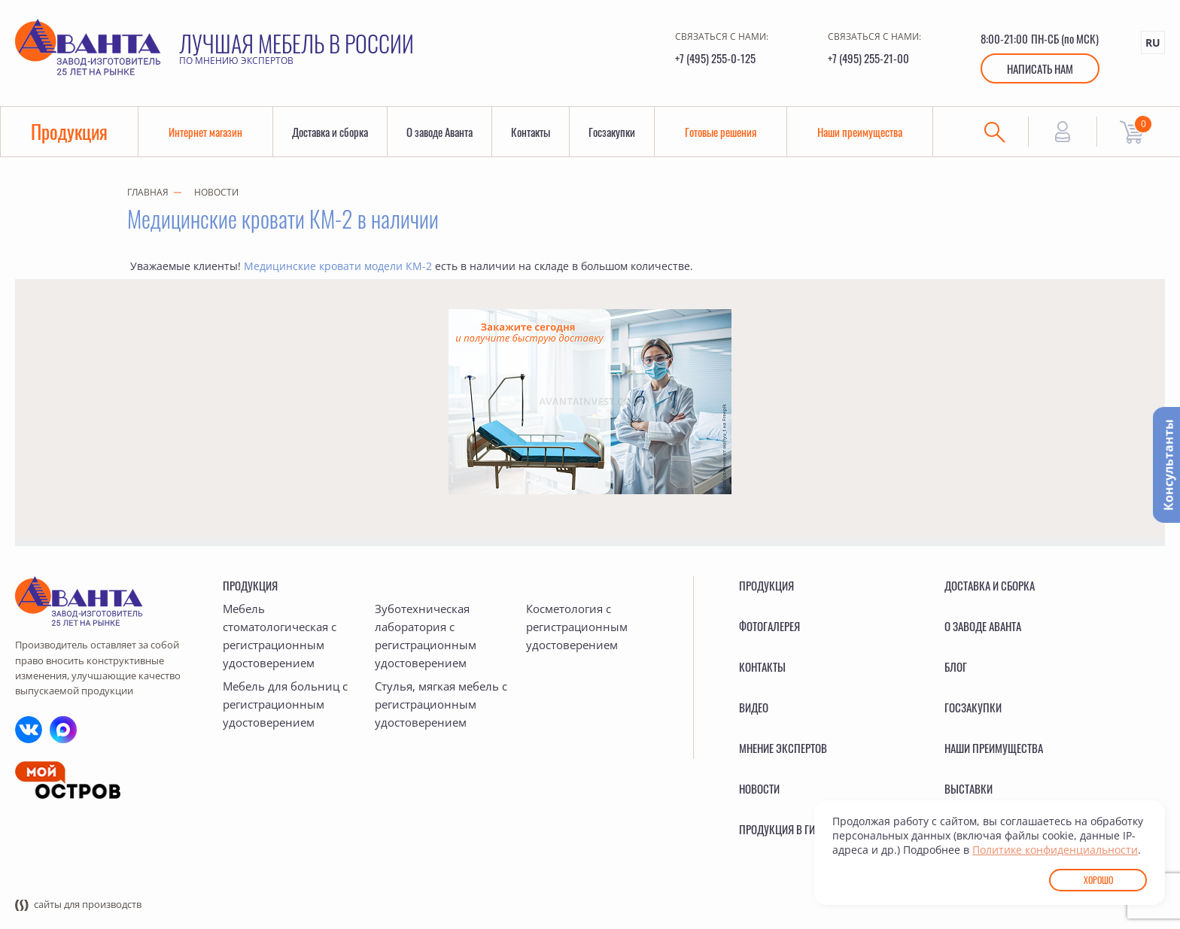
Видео (753, 707)
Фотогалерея (769, 626)
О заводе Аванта (439, 131)
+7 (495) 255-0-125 (715, 58)
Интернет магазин (205, 131)
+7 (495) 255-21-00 (868, 58)
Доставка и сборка (330, 131)
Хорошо (1098, 879)
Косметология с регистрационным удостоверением (577, 626)
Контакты (530, 131)
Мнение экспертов (783, 747)
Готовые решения (720, 131)
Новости (216, 192)
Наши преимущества (859, 131)
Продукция (69, 131)
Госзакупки (611, 131)
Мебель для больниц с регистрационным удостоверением (285, 704)
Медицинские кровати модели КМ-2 (338, 266)
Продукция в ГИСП (783, 829)
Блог (955, 666)
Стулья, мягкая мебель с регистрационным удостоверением (441, 704)
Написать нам (1040, 68)
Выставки (968, 788)
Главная (148, 192)
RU (1152, 42)
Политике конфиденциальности (1055, 849)
